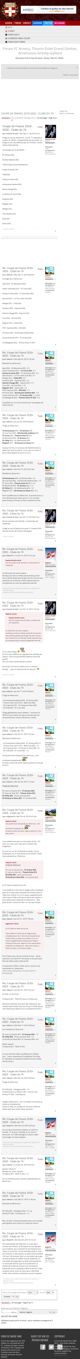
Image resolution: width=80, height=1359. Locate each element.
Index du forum (14, 68)
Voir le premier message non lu (24, 118)
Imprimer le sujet (77, 67)
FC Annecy (10, 31)
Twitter (48, 23)
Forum (18, 23)
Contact (27, 23)
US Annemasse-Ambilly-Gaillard (17, 38)
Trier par (46, 1292)
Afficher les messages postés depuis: (20, 1292)
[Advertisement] (40, 94)
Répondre (6, 118)
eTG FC (8, 27)
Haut (55, 231)
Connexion (74, 75)
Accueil (8, 23)
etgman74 (11, 816)
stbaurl (9, 275)
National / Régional (50, 68)
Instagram (59, 23)
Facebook (37, 23)
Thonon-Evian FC (12, 34)
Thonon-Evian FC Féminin (15, 42)
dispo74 (10, 555)
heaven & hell (12, 133)
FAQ (66, 75)
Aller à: (14, 1312)
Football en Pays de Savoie (31, 68)
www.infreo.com (60, 1355)
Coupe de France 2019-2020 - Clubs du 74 (27, 113)
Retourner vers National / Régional (14, 1308)
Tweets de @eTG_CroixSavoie (66, 112)
